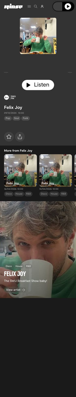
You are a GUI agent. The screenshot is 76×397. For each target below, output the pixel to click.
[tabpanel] (38, 66)
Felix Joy (13, 107)
